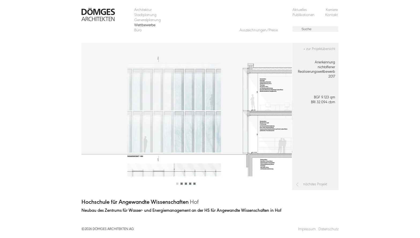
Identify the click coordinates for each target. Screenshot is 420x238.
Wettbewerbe (144, 25)
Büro (138, 30)
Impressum (307, 229)
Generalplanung (147, 20)
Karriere (332, 10)
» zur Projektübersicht (319, 49)
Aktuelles (299, 10)
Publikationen (303, 15)
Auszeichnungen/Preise (258, 30)
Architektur (143, 10)
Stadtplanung (145, 15)
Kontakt (331, 15)
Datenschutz (328, 229)
